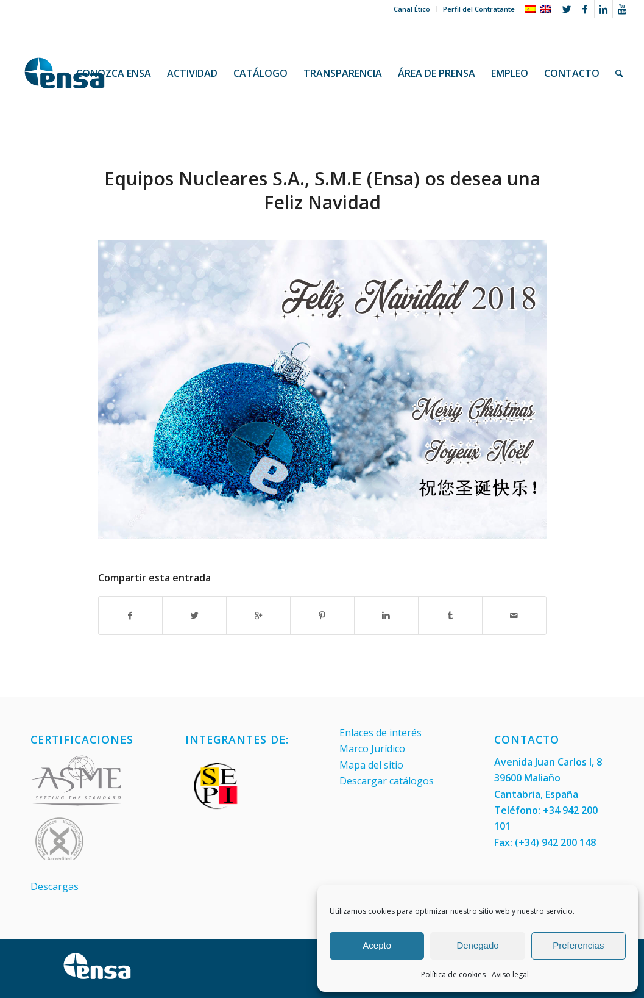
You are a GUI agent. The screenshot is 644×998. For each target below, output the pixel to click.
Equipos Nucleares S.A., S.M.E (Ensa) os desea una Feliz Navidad (322, 190)
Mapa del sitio (371, 765)
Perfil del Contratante (479, 8)
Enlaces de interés (380, 732)
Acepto (377, 945)
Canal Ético (412, 8)
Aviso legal (510, 974)
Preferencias (578, 945)
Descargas (54, 886)
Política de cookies (453, 974)
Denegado (477, 945)
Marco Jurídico (372, 748)
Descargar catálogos (386, 781)
